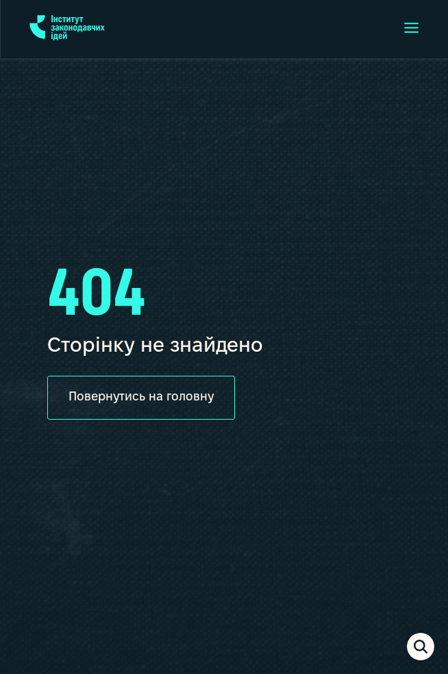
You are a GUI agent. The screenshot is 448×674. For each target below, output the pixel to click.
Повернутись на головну (141, 397)
